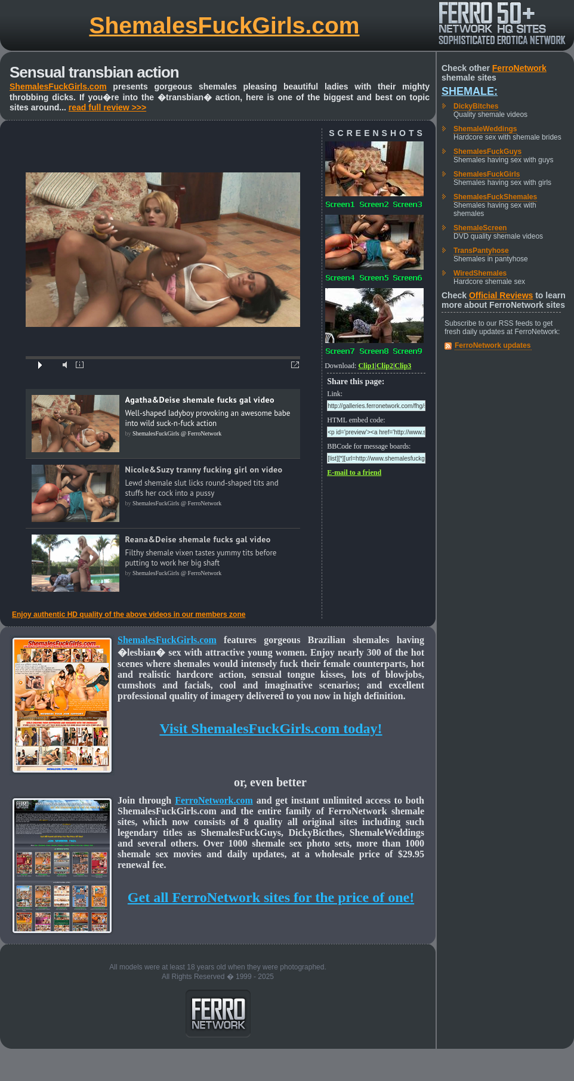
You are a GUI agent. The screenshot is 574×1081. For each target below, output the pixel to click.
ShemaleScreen (480, 228)
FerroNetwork (519, 68)
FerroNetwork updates (492, 345)
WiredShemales (480, 273)
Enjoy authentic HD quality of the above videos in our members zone (128, 614)
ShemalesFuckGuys (487, 151)
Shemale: (470, 91)
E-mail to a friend (354, 472)
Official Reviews (501, 295)
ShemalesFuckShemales (495, 197)
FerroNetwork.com (214, 800)
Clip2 (385, 366)
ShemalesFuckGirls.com (224, 25)
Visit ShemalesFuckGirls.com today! (270, 728)
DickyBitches (475, 106)
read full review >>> (107, 107)
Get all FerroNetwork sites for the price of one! (271, 897)
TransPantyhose (481, 250)
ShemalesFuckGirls (486, 174)
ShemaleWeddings (485, 129)
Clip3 (402, 366)
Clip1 (366, 366)
